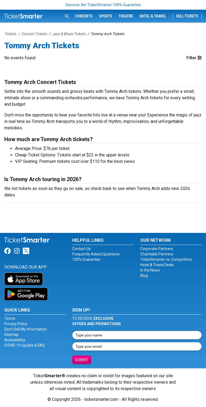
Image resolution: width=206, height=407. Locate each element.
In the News (150, 270)
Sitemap (11, 334)
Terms (9, 318)
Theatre (126, 16)
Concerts (84, 16)
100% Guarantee (86, 259)
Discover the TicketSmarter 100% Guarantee (103, 5)
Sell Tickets (187, 16)
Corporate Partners (156, 249)
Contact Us (81, 249)
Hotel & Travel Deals (157, 265)
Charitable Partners (156, 254)
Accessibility (14, 340)
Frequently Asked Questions (96, 254)
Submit (82, 360)
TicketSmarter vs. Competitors (166, 259)
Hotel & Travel (152, 16)
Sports (105, 16)
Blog (144, 275)
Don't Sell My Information (25, 329)
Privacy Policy (15, 324)
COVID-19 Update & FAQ (24, 345)
